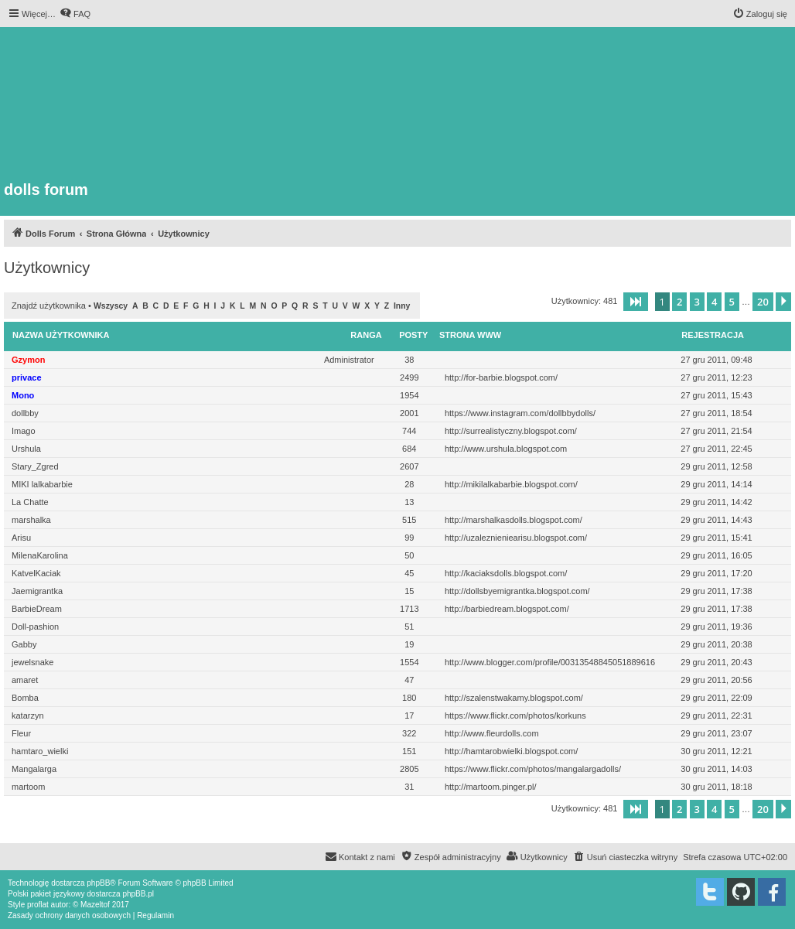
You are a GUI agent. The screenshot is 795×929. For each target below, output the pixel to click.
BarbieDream (37, 608)
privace (27, 377)
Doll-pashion (35, 626)
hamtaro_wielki (40, 751)
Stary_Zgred (35, 466)
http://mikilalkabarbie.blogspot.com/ (511, 484)
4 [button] (714, 302)
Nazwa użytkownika (60, 335)
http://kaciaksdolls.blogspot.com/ (506, 573)
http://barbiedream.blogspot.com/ (507, 608)
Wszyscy (111, 306)
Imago (24, 430)
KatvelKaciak (36, 573)
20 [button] (763, 302)
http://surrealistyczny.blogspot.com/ (511, 430)
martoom (28, 786)
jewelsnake (32, 662)
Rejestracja (712, 335)
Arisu (21, 537)
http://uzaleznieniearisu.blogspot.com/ (516, 537)
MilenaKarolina (40, 555)
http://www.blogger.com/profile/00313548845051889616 (550, 662)
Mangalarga (34, 769)
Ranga (365, 335)
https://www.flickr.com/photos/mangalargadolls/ (533, 769)
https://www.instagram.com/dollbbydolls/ (520, 413)
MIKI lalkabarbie (42, 484)
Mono (23, 395)
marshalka (31, 519)
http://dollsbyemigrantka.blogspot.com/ (517, 591)
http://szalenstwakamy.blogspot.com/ (514, 697)
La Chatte (30, 502)
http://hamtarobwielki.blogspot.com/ (511, 751)
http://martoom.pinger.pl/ (491, 786)
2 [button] (679, 302)
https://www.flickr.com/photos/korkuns (515, 715)
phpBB (98, 883)
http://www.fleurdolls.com (492, 733)
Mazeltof (95, 904)
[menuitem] (75, 14)
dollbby (25, 413)
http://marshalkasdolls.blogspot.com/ (513, 519)
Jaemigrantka (37, 591)
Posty (413, 335)
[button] (635, 301)
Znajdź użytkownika (49, 305)
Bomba (25, 697)
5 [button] (732, 302)
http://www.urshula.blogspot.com (506, 448)
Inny (402, 306)
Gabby (24, 644)
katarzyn (28, 715)
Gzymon (28, 359)
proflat (38, 904)
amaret (25, 680)
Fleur (21, 733)
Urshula (26, 448)
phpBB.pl (138, 894)
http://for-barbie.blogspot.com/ (501, 377)
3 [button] (697, 302)
